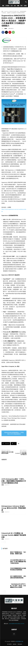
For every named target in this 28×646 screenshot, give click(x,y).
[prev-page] (2, 542)
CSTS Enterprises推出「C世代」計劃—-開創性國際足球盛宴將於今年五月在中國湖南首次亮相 (13, 481)
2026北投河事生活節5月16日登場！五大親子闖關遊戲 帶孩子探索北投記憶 (18, 561)
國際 (2, 11)
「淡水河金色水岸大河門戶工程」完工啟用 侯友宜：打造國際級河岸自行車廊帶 (18, 585)
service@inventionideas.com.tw (16, 623)
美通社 (5, 28)
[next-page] (5, 542)
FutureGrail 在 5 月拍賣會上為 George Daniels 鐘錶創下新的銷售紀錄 (13, 535)
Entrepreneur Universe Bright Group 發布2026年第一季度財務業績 (13, 508)
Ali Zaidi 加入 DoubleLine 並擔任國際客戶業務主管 (21, 453)
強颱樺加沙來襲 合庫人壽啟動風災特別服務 (7, 452)
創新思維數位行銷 (19, 641)
